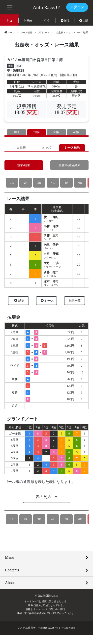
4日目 (76, 132)
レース (47, 301)
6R (80, 183)
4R (53, 183)
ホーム (9, 32)
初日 (16, 132)
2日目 (36, 132)
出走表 (21, 148)
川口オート (46, 32)
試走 (19, 301)
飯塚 (65, 20)
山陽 (83, 20)
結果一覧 (75, 301)
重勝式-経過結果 (69, 165)
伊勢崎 (28, 20)
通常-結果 (24, 165)
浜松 (46, 20)
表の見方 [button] (43, 497)
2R (25, 183)
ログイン (77, 7)
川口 (9, 20)
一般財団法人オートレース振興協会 (56, 628)
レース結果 (72, 148)
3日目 (56, 132)
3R (39, 183)
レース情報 (28, 32)
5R (66, 183)
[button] (10, 6)
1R (12, 183)
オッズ (46, 148)
